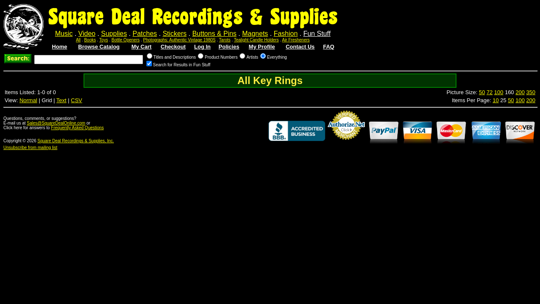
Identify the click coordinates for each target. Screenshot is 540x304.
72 (489, 92)
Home (59, 46)
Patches (144, 33)
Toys (103, 40)
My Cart (141, 46)
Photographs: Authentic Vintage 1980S (179, 40)
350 (530, 92)
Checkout (173, 46)
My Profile (262, 46)
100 (498, 92)
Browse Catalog (98, 46)
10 (496, 100)
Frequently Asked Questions (77, 127)
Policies (229, 46)
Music (64, 33)
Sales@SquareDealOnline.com (56, 123)
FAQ (329, 46)
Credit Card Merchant (346, 143)
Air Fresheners (296, 40)
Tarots (224, 40)
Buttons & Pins (214, 33)
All (78, 40)
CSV (76, 100)
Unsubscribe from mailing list (30, 147)
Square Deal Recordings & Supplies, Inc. (76, 140)
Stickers (174, 33)
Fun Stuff (317, 33)
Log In (202, 46)
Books (90, 40)
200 (520, 92)
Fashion (286, 33)
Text (62, 100)
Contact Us (300, 46)
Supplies (114, 33)
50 (482, 92)
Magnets (255, 33)
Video (87, 33)
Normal (28, 100)
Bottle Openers (125, 40)
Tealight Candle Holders (256, 40)
